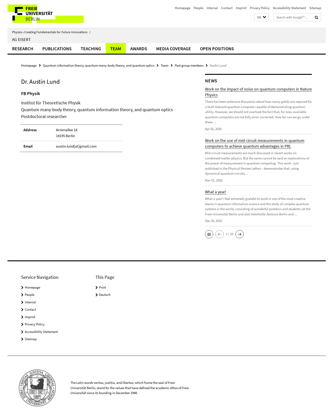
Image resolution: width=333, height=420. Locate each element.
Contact (227, 8)
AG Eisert (21, 39)
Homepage (182, 8)
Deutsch (104, 294)
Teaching (91, 48)
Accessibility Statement (289, 8)
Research (22, 48)
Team (115, 48)
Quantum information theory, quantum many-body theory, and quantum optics (98, 65)
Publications (57, 48)
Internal (212, 8)
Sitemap (315, 8)
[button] (261, 17)
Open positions (217, 48)
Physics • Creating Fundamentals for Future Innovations (51, 32)
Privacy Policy (260, 8)
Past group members (189, 65)
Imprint (241, 8)
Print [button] (102, 287)
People (198, 8)
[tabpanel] (104, 123)
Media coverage (173, 48)
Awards (138, 48)
